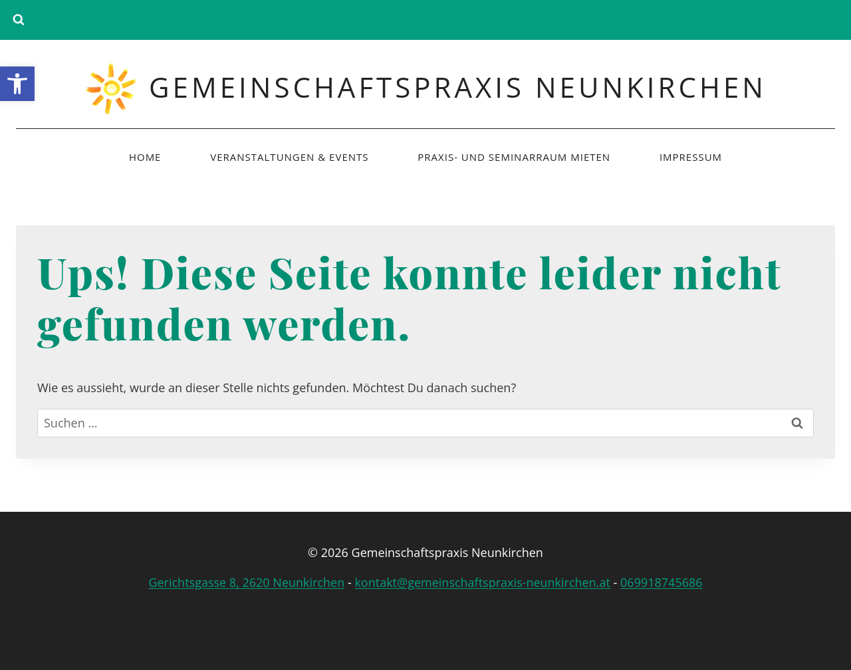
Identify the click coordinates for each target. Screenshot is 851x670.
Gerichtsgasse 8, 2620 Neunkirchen (246, 582)
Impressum (691, 157)
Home (145, 157)
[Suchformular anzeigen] (19, 20)
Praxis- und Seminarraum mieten (514, 157)
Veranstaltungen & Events (289, 157)
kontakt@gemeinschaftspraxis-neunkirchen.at (482, 582)
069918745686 (661, 582)
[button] (17, 83)
